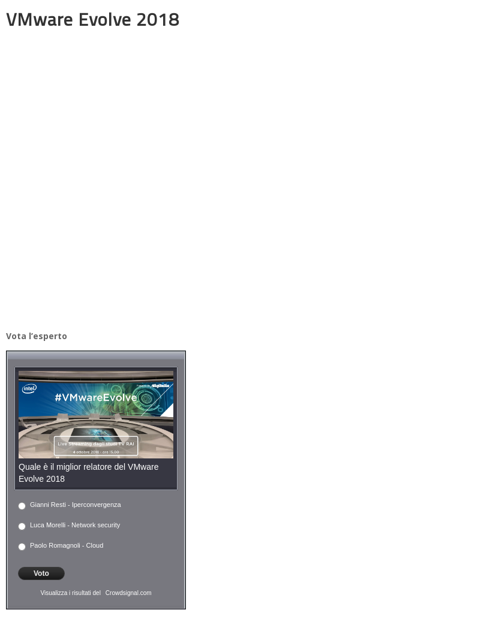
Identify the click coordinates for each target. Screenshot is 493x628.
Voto (41, 573)
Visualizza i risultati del (70, 593)
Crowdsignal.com (129, 593)
